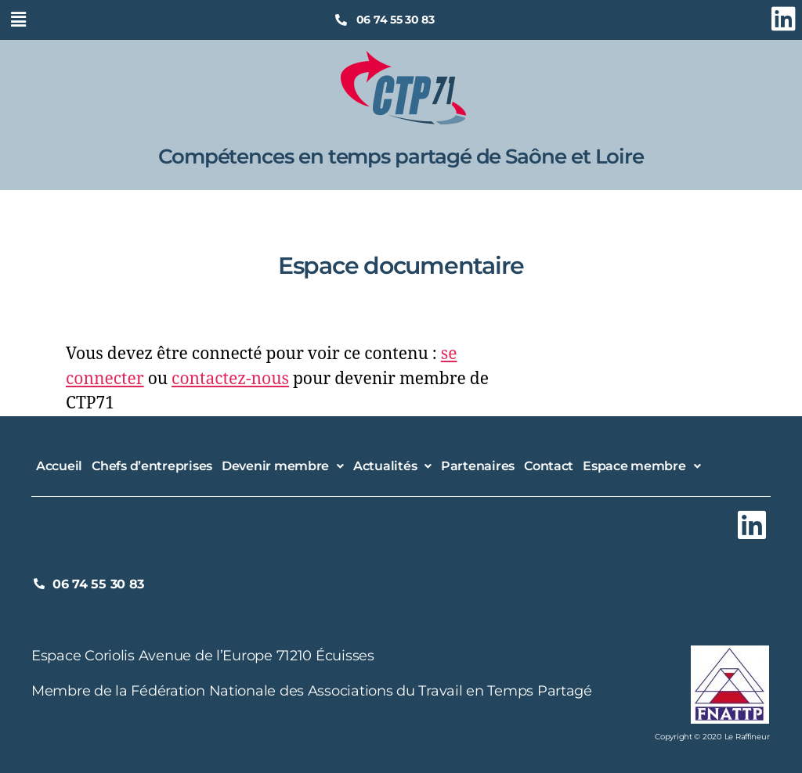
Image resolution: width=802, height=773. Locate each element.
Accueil (59, 465)
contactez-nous (230, 379)
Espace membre (641, 465)
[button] (18, 19)
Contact (548, 465)
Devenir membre (283, 465)
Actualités (392, 465)
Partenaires (478, 465)
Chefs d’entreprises (152, 465)
